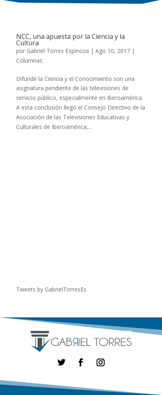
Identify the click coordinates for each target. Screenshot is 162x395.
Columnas (29, 60)
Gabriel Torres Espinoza (58, 51)
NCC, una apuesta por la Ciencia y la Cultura (70, 39)
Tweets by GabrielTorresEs (51, 289)
